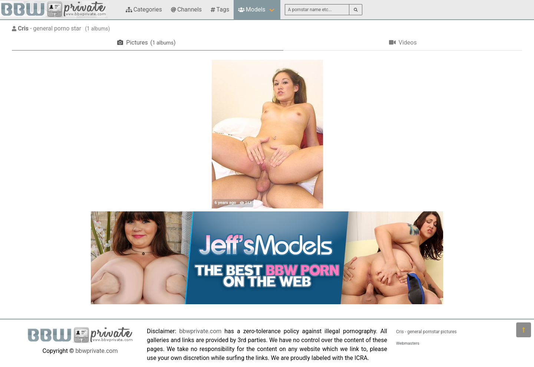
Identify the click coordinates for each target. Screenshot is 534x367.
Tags (220, 9)
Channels (186, 9)
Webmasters (407, 343)
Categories (144, 9)
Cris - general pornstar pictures (426, 331)
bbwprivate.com (96, 350)
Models (251, 9)
